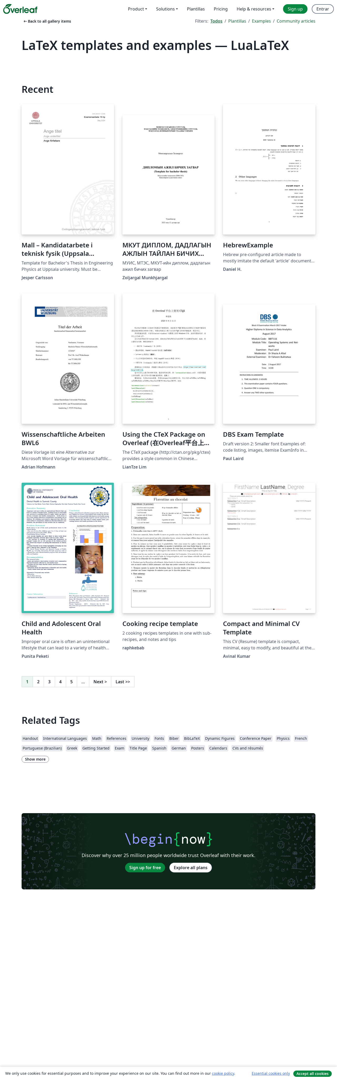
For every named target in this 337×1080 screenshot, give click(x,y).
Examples (261, 21)
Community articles (296, 21)
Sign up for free (145, 867)
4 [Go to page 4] (60, 682)
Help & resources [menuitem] (254, 9)
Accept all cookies (312, 1073)
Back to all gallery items (47, 21)
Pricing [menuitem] (221, 9)
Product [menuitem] (136, 9)
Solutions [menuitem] (165, 9)
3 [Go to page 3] (49, 682)
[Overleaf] (20, 9)
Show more (35, 759)
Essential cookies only (271, 1073)
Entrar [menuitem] (322, 9)
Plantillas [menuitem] (196, 9)
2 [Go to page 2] (38, 682)
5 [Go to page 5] (71, 682)
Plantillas (237, 21)
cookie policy (223, 1073)
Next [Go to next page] (100, 682)
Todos (216, 21)
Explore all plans (190, 867)
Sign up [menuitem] (295, 9)
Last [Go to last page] (123, 682)
